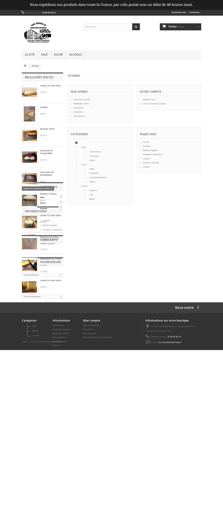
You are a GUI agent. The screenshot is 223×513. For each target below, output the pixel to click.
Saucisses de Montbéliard (47, 173)
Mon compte (91, 468)
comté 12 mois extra (50, 215)
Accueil (145, 142)
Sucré (58, 54)
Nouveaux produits (81, 99)
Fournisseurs (35, 419)
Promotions (78, 108)
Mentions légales (34, 360)
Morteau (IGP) (47, 129)
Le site (30, 54)
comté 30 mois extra (50, 280)
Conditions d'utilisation (37, 365)
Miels (92, 169)
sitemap (56, 493)
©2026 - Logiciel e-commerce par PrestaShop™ (43, 504)
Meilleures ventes (39, 77)
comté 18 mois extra (50, 85)
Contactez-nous (178, 12)
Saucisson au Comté (50, 258)
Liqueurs (93, 190)
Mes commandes (91, 473)
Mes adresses (89, 481)
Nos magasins (33, 379)
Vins (91, 195)
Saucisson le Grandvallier (46, 152)
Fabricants (33, 390)
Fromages (94, 156)
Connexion (194, 12)
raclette (44, 107)
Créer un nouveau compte (154, 104)
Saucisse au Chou (49, 237)
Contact (145, 167)
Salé (44, 54)
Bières (92, 199)
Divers (92, 160)
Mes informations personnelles (97, 485)
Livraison (31, 356)
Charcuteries (95, 152)
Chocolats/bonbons (98, 177)
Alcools (75, 54)
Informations (36, 347)
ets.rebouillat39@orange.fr (170, 490)
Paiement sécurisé (35, 374)
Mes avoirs (88, 477)
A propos (31, 369)
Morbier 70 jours (48, 193)
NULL (30, 398)
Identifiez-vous (148, 99)
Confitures (94, 173)
